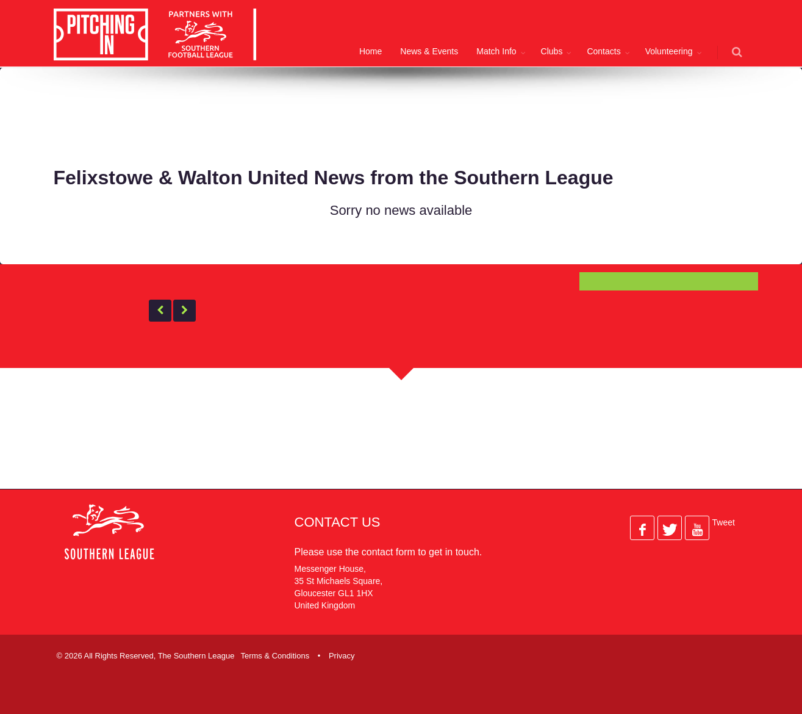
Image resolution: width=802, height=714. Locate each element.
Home (370, 51)
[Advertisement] (392, 115)
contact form (388, 552)
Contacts (603, 51)
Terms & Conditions (274, 655)
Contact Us (338, 522)
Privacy (342, 655)
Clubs (552, 51)
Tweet (723, 522)
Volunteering (669, 51)
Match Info (496, 51)
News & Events (429, 51)
